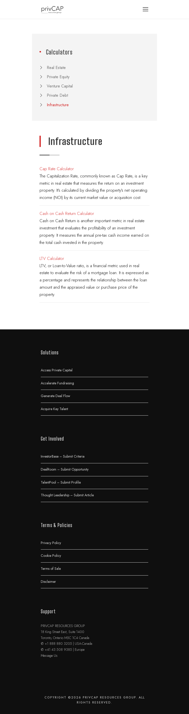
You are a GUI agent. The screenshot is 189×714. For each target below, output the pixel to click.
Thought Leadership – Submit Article (67, 495)
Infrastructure (58, 105)
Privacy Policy (51, 542)
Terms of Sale (51, 568)
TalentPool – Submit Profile (61, 482)
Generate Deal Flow (55, 395)
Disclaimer (48, 581)
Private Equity (58, 77)
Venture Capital (60, 86)
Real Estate (56, 67)
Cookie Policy (51, 555)
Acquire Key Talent (54, 408)
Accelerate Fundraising (57, 382)
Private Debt (57, 95)
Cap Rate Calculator (57, 169)
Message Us (49, 655)
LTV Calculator (52, 258)
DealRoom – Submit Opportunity (64, 469)
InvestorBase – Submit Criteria (62, 456)
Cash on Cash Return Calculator (67, 213)
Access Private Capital (56, 369)
